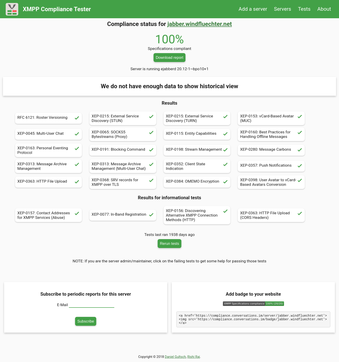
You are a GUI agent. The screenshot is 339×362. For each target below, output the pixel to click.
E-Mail (62, 305)
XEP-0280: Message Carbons (271, 150)
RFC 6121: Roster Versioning (48, 118)
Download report (169, 57)
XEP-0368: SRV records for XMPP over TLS (123, 182)
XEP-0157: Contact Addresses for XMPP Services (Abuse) (48, 215)
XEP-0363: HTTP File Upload (48, 182)
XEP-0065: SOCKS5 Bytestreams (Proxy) (123, 134)
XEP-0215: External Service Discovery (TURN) (197, 118)
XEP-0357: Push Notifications (271, 166)
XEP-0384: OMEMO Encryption (197, 182)
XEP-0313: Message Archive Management (48, 166)
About (324, 9)
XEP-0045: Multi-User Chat (48, 134)
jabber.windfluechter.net (199, 24)
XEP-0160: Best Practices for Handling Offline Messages (271, 134)
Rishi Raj (193, 358)
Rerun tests (169, 243)
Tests (304, 9)
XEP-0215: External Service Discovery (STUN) (123, 118)
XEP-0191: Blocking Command (123, 150)
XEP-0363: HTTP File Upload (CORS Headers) (271, 215)
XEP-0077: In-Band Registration (123, 215)
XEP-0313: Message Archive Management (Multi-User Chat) (123, 166)
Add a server (253, 9)
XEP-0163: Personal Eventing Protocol (48, 150)
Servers (282, 9)
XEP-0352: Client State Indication (197, 166)
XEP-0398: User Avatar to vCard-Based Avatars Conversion (271, 182)
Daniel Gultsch (175, 358)
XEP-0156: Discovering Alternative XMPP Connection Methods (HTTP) (197, 215)
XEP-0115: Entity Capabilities (197, 134)
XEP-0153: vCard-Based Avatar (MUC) (271, 118)
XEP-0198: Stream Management (197, 150)
